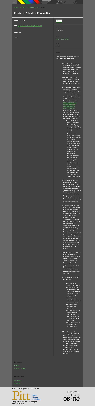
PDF (59, 21)
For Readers (17, 380)
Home (16, 7)
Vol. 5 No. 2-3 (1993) (33, 7)
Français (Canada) (20, 368)
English (16, 365)
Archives (22, 7)
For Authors (17, 383)
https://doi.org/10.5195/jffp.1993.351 (30, 26)
